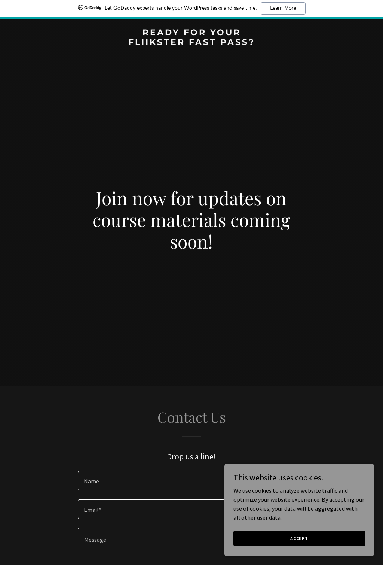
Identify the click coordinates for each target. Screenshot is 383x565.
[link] (191, 42)
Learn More (283, 8)
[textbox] (191, 480)
